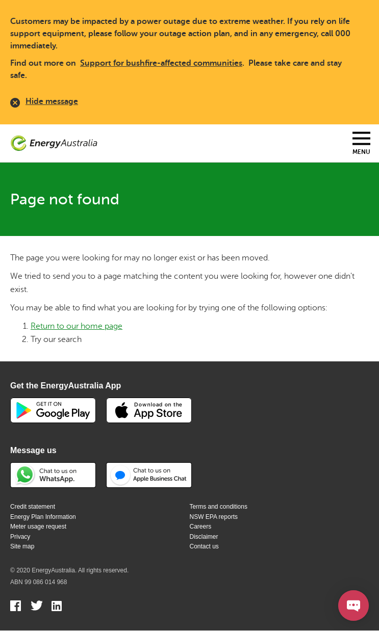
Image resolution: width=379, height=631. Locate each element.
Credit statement (32, 506)
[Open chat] (353, 605)
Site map (22, 546)
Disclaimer (204, 536)
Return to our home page (76, 326)
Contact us (204, 546)
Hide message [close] (44, 103)
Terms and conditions (218, 506)
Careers (201, 526)
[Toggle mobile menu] (361, 143)
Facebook (16, 607)
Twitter (36, 607)
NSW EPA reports (214, 516)
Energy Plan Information (43, 516)
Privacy (20, 536)
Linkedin (57, 607)
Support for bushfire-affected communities (161, 63)
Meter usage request (38, 526)
